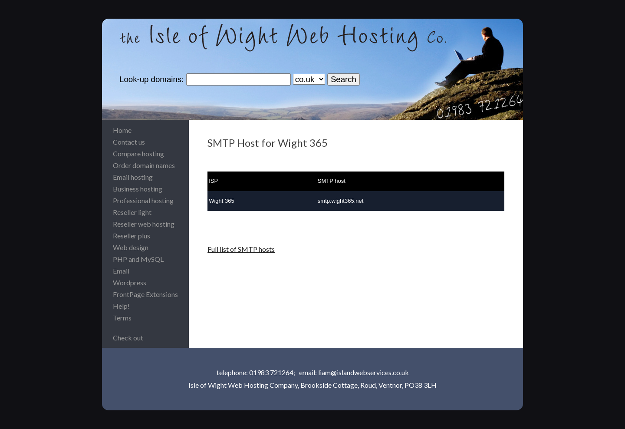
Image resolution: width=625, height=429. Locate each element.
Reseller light (132, 212)
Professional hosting (143, 200)
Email (121, 271)
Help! (121, 306)
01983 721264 (271, 372)
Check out (128, 337)
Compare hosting (138, 153)
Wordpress (129, 282)
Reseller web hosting (143, 224)
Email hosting (133, 177)
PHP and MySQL (138, 259)
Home (122, 130)
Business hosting (137, 189)
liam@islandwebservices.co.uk (363, 372)
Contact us (129, 142)
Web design (130, 247)
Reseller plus (131, 235)
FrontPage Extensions (145, 294)
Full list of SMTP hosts (241, 249)
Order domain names (144, 165)
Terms (122, 318)
